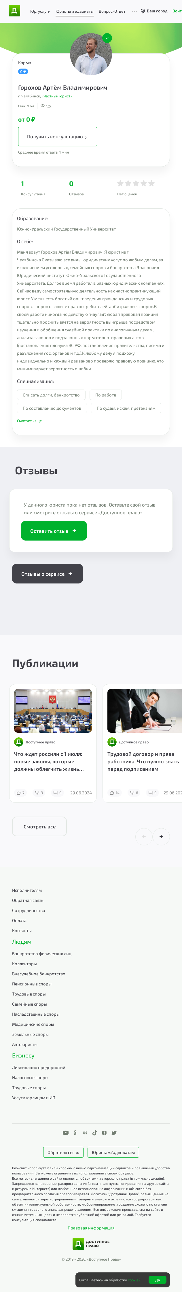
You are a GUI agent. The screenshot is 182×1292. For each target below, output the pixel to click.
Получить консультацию (57, 136)
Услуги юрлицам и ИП (33, 1097)
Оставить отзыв (54, 530)
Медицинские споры (33, 1024)
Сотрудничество (28, 910)
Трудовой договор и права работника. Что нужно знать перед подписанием (143, 761)
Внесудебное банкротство (38, 973)
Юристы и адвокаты (75, 11)
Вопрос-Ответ (112, 11)
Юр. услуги (40, 11)
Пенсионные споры (32, 983)
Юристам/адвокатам (113, 1152)
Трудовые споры (29, 993)
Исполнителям (27, 890)
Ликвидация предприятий (38, 1067)
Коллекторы (24, 963)
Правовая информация (91, 1227)
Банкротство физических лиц (41, 953)
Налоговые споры (30, 1077)
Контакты (22, 930)
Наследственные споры (36, 1014)
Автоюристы (24, 1044)
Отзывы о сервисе (47, 573)
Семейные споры (29, 1003)
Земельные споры (30, 1034)
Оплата (19, 920)
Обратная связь (27, 900)
